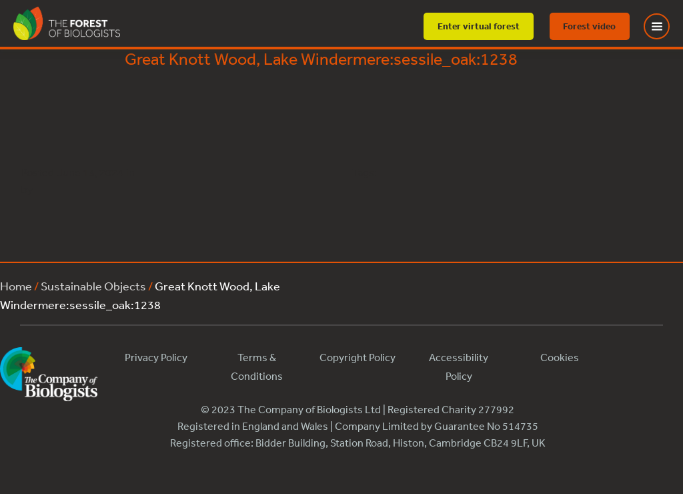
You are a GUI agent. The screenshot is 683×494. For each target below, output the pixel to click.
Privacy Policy (156, 357)
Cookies (559, 357)
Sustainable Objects (93, 285)
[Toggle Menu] (665, 26)
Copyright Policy (357, 357)
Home (16, 285)
